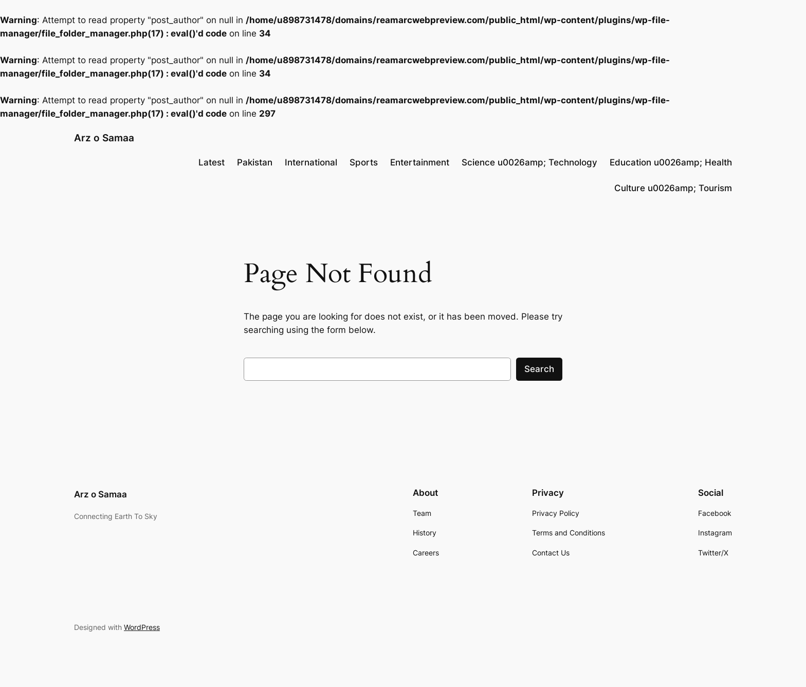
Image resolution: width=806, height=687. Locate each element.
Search (539, 369)
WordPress (142, 627)
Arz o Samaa (104, 138)
